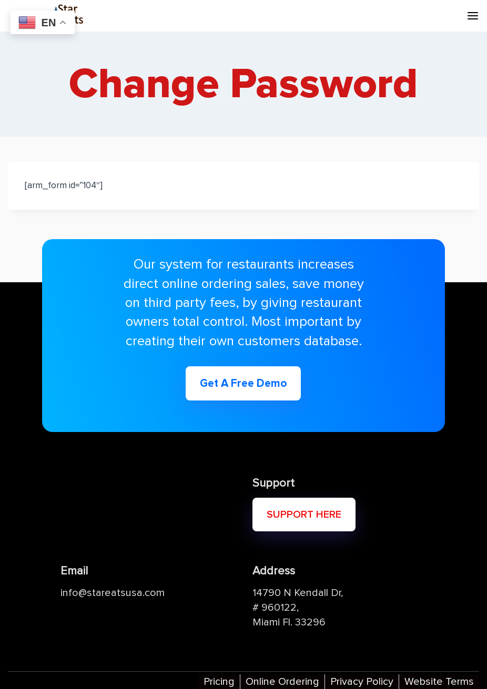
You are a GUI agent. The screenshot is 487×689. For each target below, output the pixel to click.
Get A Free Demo (243, 383)
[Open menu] (472, 15)
